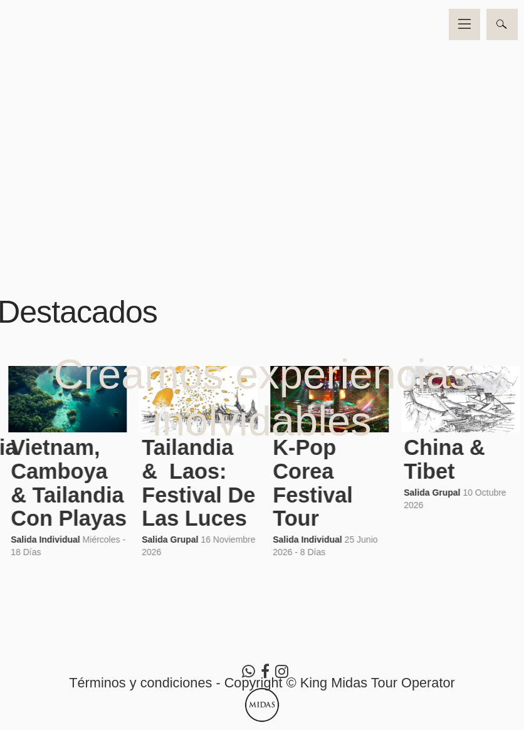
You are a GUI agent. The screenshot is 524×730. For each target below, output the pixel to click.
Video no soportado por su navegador (262, 131)
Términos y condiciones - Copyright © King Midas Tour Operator (262, 683)
